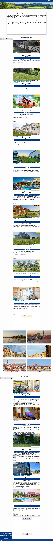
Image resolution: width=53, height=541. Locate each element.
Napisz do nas (35, 539)
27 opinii (33, 399)
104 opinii (31, 169)
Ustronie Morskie (36, 205)
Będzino (38, 232)
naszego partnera (25, 117)
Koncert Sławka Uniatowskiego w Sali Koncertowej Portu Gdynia (26, 316)
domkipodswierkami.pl (50, 0)
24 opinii (29, 426)
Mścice (38, 260)
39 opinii (30, 251)
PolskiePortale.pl (4, 540)
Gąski (38, 68)
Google (2, 533)
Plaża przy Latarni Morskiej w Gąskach (26, 534)
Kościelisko (37, 407)
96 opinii (31, 142)
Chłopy (38, 41)
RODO (8, 536)
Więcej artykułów (14, 314)
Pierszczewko (37, 380)
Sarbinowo (37, 150)
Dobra (38, 489)
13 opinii (29, 224)
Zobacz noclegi (27, 58)
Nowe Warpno (37, 462)
